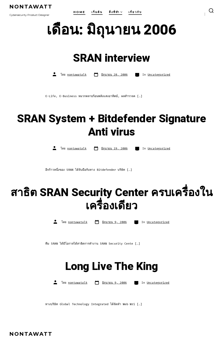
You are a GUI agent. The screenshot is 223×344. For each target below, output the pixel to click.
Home (79, 12)
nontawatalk (76, 74)
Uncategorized (159, 74)
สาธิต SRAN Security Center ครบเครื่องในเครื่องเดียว (111, 199)
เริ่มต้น (97, 12)
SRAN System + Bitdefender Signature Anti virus (111, 125)
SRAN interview (111, 58)
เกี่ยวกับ (135, 12)
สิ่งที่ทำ (115, 12)
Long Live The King (111, 266)
